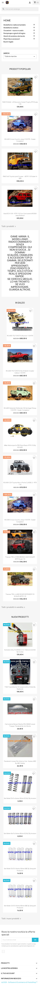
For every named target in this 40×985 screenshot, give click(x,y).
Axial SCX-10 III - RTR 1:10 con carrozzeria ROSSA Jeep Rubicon (20, 214)
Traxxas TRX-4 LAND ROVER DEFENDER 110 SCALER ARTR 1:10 (20, 595)
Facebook (3, 951)
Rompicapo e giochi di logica (14, 33)
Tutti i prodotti (9, 226)
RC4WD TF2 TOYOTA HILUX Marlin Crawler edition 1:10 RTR (20, 372)
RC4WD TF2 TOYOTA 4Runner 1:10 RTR (20, 336)
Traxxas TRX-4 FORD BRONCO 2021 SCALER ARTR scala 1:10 (20, 558)
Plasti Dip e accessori (12, 39)
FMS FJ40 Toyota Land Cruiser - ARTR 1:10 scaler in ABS (20, 177)
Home (7, 20)
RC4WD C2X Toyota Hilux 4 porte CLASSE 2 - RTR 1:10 (20, 484)
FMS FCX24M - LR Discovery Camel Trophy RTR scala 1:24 (20, 103)
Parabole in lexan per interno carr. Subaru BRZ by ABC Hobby (20, 762)
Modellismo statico (11, 28)
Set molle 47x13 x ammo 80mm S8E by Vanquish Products (20, 907)
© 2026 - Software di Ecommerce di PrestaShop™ (19, 982)
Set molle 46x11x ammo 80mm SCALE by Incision (20, 833)
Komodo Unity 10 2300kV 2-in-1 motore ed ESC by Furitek (20, 651)
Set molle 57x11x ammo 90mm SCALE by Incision (20, 798)
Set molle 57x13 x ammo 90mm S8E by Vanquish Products (20, 870)
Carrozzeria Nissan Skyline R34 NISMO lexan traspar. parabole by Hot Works (20, 725)
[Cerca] (20, 9)
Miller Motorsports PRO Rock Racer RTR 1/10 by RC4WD (20, 446)
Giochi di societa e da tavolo (14, 36)
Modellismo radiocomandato (15, 25)
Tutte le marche (20, 56)
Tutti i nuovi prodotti (12, 918)
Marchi (6, 53)
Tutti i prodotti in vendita (14, 607)
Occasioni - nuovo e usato (14, 30)
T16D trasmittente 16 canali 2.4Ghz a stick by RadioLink (20, 688)
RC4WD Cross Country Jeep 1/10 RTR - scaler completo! (20, 140)
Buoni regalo (8, 42)
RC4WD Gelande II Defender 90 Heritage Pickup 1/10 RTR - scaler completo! (20, 409)
